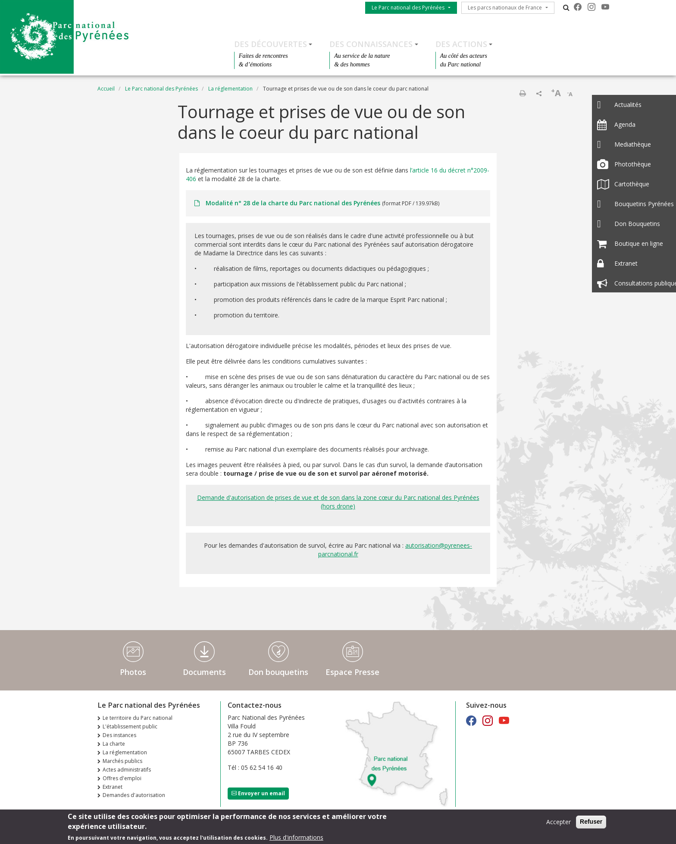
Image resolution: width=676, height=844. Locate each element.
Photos (133, 672)
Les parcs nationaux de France (505, 7)
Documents (204, 672)
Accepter (558, 823)
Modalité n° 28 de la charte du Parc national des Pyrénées (293, 203)
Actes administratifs (127, 769)
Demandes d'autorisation (134, 795)
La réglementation (230, 88)
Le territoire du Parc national (137, 718)
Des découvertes (270, 44)
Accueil (106, 88)
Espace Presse (352, 672)
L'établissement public (130, 726)
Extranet (112, 787)
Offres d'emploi (122, 778)
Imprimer (522, 93)
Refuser (591, 822)
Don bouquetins (278, 672)
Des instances (119, 735)
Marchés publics (122, 761)
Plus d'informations (296, 838)
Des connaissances (371, 44)
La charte (114, 743)
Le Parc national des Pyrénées (408, 7)
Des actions (461, 44)
